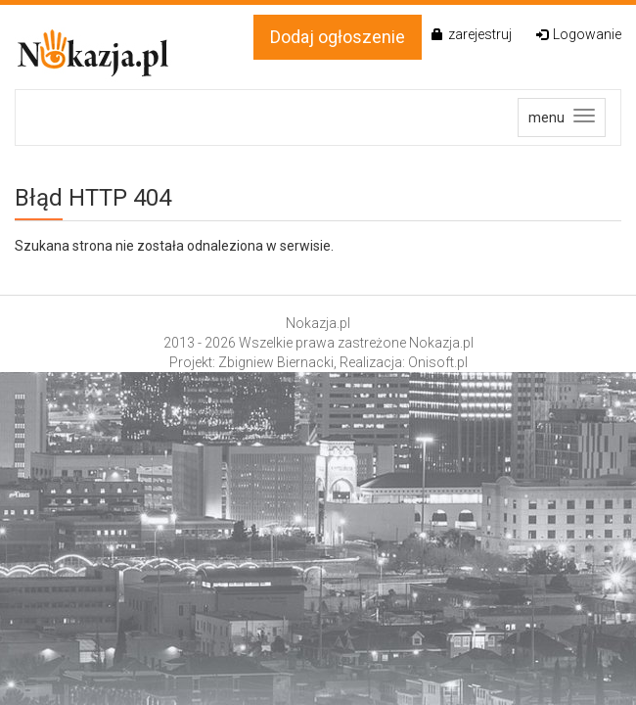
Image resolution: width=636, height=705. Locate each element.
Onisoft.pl (438, 362)
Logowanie (578, 34)
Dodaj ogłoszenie (337, 36)
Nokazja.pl (318, 323)
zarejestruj (472, 34)
